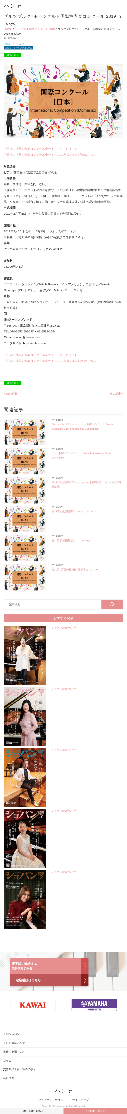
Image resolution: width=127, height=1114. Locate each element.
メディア (20, 28)
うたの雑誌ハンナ (14, 1042)
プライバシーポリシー (52, 1099)
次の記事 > (116, 393)
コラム (7, 1060)
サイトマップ (80, 1099)
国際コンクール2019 (42, 28)
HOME (8, 28)
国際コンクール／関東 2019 (18, 48)
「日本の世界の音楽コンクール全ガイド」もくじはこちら (42, 148)
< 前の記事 (10, 393)
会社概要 (8, 1078)
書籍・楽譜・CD (13, 1051)
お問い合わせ (96, 1110)
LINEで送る (12, 55)
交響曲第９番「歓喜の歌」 (19, 1069)
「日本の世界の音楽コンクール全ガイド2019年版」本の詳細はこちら (50, 154)
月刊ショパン (11, 1034)
